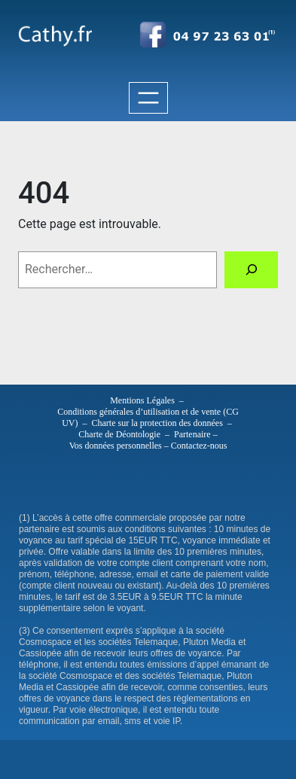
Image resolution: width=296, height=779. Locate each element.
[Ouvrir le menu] (148, 98)
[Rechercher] (251, 269)
